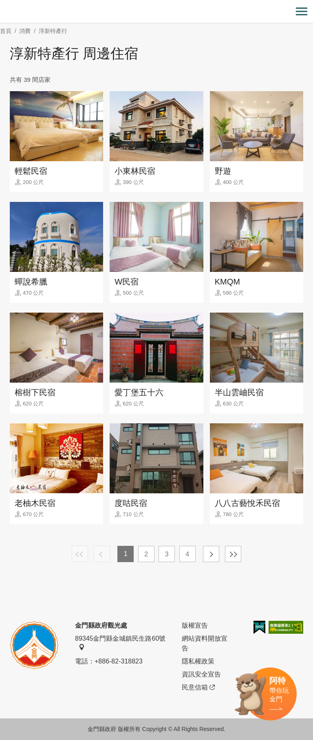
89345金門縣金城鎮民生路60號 (120, 642)
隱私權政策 (198, 661)
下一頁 (211, 554)
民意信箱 (198, 687)
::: (2, 4)
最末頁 (233, 554)
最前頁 (80, 554)
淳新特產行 (53, 31)
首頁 (5, 31)
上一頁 (102, 554)
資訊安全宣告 (201, 674)
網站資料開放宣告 (204, 643)
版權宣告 (195, 625)
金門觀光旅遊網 (156, 11)
